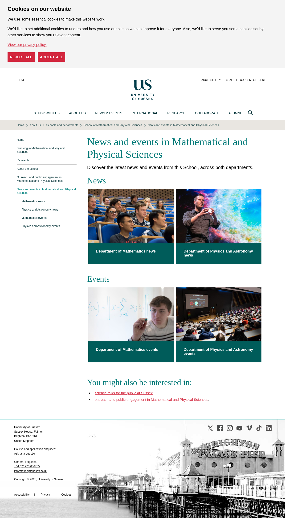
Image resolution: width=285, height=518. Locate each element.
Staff (230, 80)
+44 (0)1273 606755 (27, 466)
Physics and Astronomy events (40, 226)
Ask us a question (25, 453)
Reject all (21, 57)
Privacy (45, 494)
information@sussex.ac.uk (30, 471)
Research (176, 113)
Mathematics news (33, 201)
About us (77, 113)
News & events (108, 113)
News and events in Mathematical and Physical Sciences (46, 191)
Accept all (51, 57)
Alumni (234, 113)
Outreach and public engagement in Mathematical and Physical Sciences (40, 179)
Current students (253, 80)
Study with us (47, 113)
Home (21, 80)
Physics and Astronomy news (39, 209)
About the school (27, 168)
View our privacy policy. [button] (27, 45)
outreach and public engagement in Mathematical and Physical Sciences (151, 400)
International (145, 113)
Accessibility (211, 80)
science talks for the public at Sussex (124, 393)
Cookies (66, 494)
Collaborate (207, 113)
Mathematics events (34, 218)
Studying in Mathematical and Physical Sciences (41, 150)
